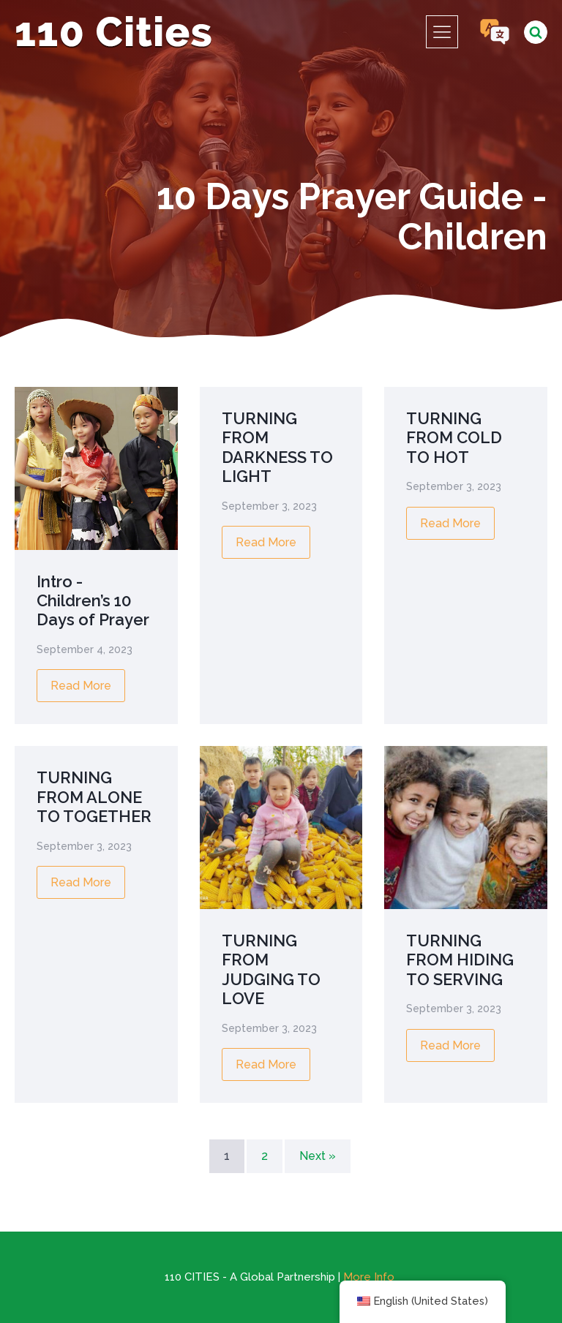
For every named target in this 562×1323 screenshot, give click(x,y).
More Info (368, 1277)
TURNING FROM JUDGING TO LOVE (271, 969)
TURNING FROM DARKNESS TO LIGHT (277, 447)
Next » (317, 1156)
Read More (80, 686)
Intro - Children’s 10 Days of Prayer (93, 601)
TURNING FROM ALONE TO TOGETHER (94, 797)
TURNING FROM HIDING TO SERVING (460, 960)
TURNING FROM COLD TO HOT (454, 438)
